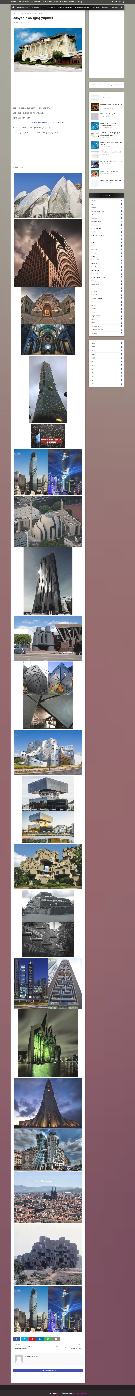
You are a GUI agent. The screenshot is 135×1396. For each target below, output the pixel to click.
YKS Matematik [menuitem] (22, 7)
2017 (106, 377)
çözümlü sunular (106, 330)
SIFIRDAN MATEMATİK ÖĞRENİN (48, 123)
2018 (106, 373)
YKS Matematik (24, 2)
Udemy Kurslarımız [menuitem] (65, 7)
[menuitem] (13, 7)
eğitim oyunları (106, 228)
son (22, 13)
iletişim (80, 2)
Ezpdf (106, 204)
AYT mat (106, 200)
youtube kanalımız (97, 85)
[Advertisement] (48, 92)
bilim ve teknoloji (106, 221)
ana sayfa (14, 2)
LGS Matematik (47, 2)
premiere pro (106, 302)
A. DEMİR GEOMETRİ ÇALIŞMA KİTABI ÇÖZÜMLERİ (110, 134)
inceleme (106, 249)
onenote (106, 288)
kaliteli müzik (106, 260)
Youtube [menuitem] (114, 7)
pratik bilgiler (106, 295)
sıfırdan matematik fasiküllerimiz (65, 2)
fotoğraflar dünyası (106, 235)
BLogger (59, 1393)
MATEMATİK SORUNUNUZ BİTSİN (111, 162)
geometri (106, 239)
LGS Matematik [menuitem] (49, 7)
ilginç (106, 242)
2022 (106, 358)
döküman (106, 225)
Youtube (106, 218)
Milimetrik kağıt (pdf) (107, 114)
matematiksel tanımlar (106, 277)
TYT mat (106, 214)
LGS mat (106, 207)
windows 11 (106, 326)
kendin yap (106, 263)
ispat (106, 256)
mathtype (106, 281)
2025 (106, 347)
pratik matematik (106, 298)
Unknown (35, 1356)
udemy (106, 319)
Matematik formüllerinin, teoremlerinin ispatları (109, 124)
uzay (106, 323)
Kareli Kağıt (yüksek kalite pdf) (111, 181)
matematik (106, 274)
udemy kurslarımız (113, 85)
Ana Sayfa (16, 13)
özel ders (106, 333)
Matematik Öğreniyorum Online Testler (111, 143)
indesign (106, 253)
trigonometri (106, 316)
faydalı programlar (106, 232)
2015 (106, 384)
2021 (106, 362)
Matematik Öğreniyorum (109, 171)
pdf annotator (106, 291)
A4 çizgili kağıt (105, 95)
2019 (106, 369)
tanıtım (106, 309)
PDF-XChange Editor (106, 211)
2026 (106, 343)
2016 (106, 380)
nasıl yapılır (106, 284)
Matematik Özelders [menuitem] (100, 7)
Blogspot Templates (80, 1393)
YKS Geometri (35, 2)
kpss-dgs (106, 267)
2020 (106, 365)
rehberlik (106, 305)
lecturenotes (106, 270)
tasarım (106, 312)
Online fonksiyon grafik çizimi (110, 152)
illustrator (106, 246)
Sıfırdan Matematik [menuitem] (81, 7)
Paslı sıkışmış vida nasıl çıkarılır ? (111, 105)
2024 (106, 351)
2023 (106, 354)
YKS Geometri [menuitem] (36, 7)
